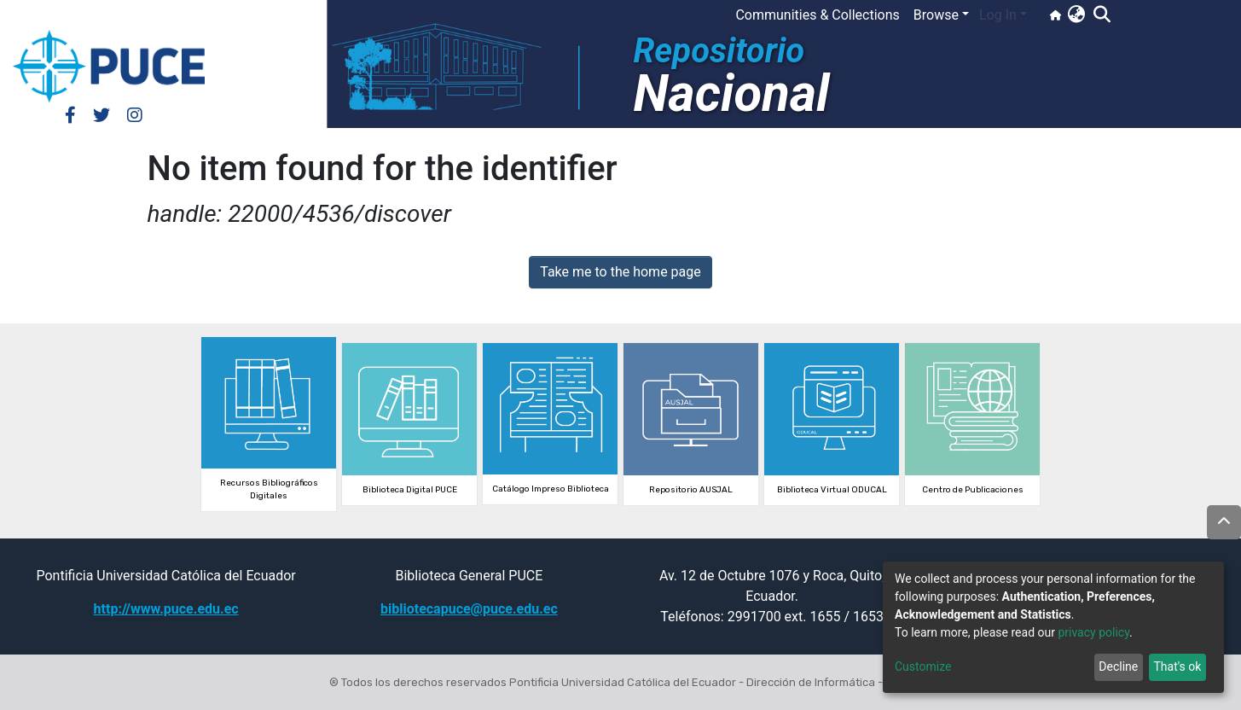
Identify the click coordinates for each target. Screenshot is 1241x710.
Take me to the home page (620, 272)
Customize (923, 666)
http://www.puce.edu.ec (166, 609)
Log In (998, 15)
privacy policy (1093, 632)
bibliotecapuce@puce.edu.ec (469, 609)
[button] (1076, 15)
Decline (1118, 666)
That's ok (1177, 666)
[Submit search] (1101, 15)
